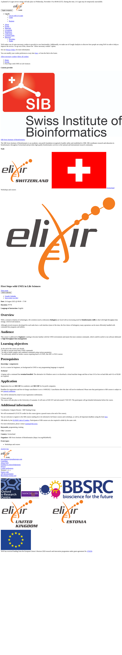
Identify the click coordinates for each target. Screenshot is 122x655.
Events (7, 26)
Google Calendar (10, 296)
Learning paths (10, 35)
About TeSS (5, 463)
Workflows (8, 32)
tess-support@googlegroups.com (11, 459)
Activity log (5, 449)
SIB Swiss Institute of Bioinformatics (13, 139)
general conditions (9, 391)
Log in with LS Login (16, 16)
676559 (89, 551)
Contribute (4, 461)
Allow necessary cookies (9, 56)
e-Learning (8, 30)
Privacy (3, 466)
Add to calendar (6, 292)
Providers (12, 39)
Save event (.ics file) (11, 298)
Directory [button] (8, 37)
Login (11, 17)
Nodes (11, 41)
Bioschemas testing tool (8, 476)
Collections (8, 34)
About (7, 24)
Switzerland (57, 188)
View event (4, 290)
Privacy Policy (11, 50)
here (36, 53)
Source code (5, 472)
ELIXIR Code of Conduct (21, 420)
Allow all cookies (23, 56)
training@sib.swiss (31, 424)
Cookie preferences (7, 468)
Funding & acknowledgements (11, 465)
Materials (8, 28)
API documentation (7, 474)
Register (11, 21)
